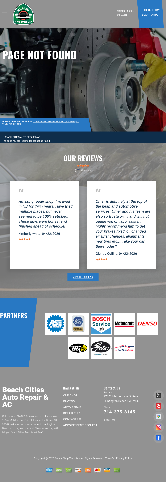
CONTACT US (72, 419)
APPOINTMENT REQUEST (80, 425)
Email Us (110, 419)
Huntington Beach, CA (30, 197)
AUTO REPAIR (72, 407)
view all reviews (83, 277)
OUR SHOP (70, 395)
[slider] (83, 165)
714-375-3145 (150, 15)
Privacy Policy (124, 458)
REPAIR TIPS (71, 413)
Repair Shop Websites (67, 458)
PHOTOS (69, 401)
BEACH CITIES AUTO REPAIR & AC (22, 137)
